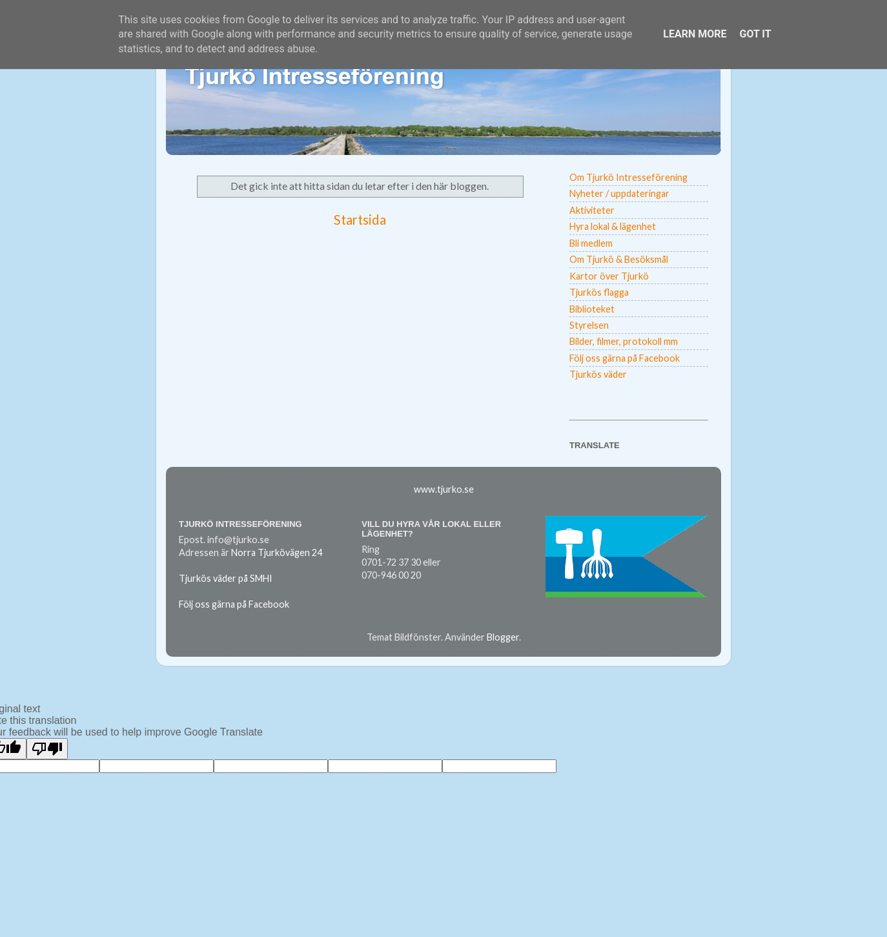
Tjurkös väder (598, 374)
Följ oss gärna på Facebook (624, 358)
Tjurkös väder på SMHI (225, 578)
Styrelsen (589, 325)
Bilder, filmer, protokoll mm (623, 341)
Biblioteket (592, 309)
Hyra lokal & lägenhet (612, 226)
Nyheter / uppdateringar (619, 193)
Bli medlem (591, 243)
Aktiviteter (592, 210)
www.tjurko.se (444, 489)
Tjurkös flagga (599, 292)
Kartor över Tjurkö (609, 276)
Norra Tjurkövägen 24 (276, 552)
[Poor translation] (47, 748)
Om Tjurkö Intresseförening (628, 177)
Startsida (360, 219)
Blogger (503, 637)
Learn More (694, 34)
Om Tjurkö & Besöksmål (618, 259)
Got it (755, 34)
